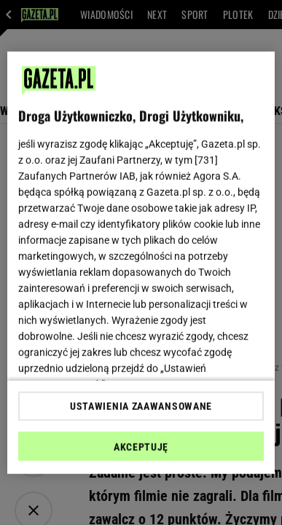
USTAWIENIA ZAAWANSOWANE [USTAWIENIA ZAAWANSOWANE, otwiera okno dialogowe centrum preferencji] (141, 406)
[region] (141, 262)
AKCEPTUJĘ (141, 447)
